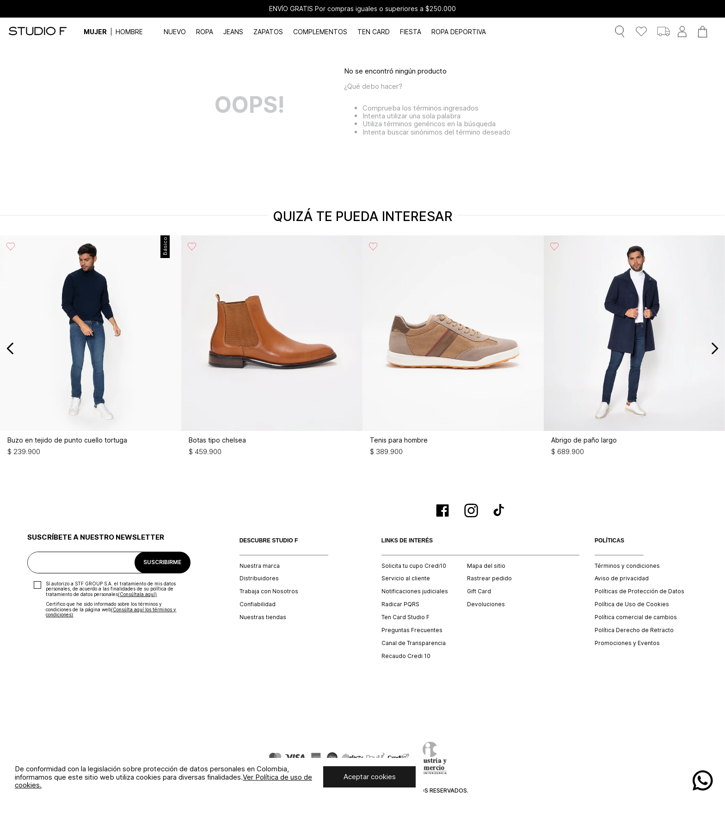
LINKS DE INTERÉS (407, 541)
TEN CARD (373, 32)
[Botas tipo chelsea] (271, 348)
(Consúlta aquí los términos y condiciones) (111, 612)
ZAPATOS (268, 32)
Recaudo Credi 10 (405, 656)
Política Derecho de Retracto (634, 630)
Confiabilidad (258, 604)
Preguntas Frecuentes (411, 630)
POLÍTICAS (609, 541)
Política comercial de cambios (636, 617)
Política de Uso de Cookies (632, 604)
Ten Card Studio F (405, 617)
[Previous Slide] (10, 348)
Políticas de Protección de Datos (639, 591)
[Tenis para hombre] (453, 348)
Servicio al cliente (405, 578)
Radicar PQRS (400, 604)
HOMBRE (129, 32)
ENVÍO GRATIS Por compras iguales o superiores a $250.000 (362, 8)
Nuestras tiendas (263, 617)
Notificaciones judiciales (414, 591)
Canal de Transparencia (413, 643)
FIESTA (410, 32)
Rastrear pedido (489, 578)
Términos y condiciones (627, 566)
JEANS (233, 32)
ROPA (204, 32)
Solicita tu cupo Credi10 (413, 566)
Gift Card (479, 591)
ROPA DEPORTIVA (458, 32)
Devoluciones (486, 604)
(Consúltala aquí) (137, 594)
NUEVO (175, 32)
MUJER (95, 32)
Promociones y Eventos (627, 643)
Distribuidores (259, 578)
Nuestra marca (260, 566)
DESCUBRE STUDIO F (269, 541)
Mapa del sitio (486, 566)
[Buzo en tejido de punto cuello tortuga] (90, 348)
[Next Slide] (714, 348)
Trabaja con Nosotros (269, 591)
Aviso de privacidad (622, 578)
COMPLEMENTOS (320, 32)
